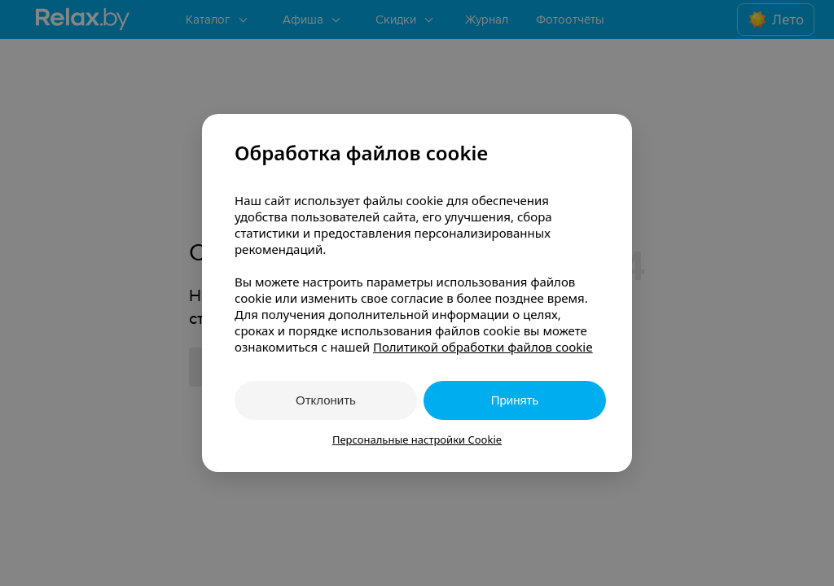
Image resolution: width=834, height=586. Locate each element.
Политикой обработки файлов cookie (483, 347)
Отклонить (326, 400)
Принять (515, 400)
